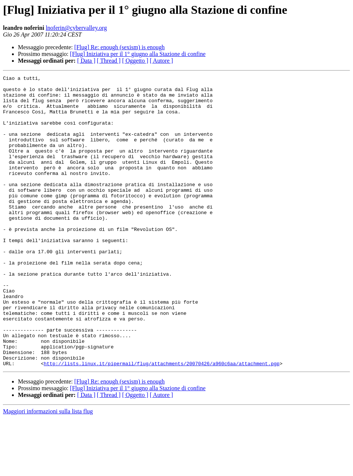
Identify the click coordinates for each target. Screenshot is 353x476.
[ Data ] (86, 60)
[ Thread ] (109, 60)
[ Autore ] (161, 60)
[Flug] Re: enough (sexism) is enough (119, 47)
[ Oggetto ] (135, 60)
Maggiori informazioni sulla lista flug (48, 469)
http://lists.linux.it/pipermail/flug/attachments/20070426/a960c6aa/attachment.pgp (161, 421)
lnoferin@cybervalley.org (76, 28)
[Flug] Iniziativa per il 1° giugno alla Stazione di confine (138, 54)
